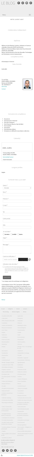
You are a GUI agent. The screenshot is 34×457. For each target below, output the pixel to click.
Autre (20, 234)
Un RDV (14, 234)
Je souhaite (6, 231)
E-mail (5, 205)
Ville (4, 225)
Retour (3, 299)
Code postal (6, 218)
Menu (4, 15)
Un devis (7, 234)
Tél (4, 212)
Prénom (5, 199)
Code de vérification (9, 256)
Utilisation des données (10, 264)
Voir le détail (6, 157)
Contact (4, 89)
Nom (4, 192)
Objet (4, 238)
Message (5, 244)
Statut (5, 185)
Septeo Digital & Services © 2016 (25, 455)
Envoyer (7, 277)
